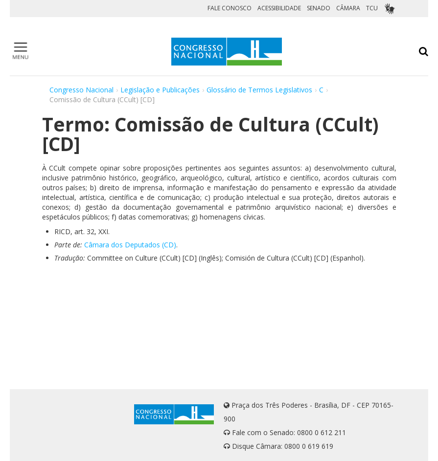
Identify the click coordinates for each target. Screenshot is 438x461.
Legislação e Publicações (160, 89)
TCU (372, 8)
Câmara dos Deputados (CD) (130, 244)
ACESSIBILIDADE (279, 8)
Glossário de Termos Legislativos (259, 89)
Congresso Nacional (81, 89)
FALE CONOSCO (229, 8)
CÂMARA (348, 8)
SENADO (318, 8)
